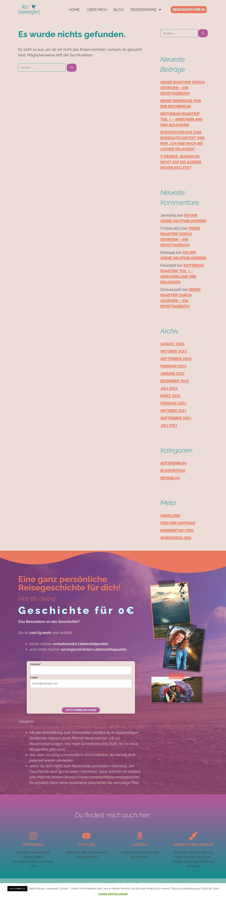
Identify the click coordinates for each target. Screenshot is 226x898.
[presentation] (56, 697)
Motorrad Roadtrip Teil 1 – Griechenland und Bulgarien (181, 119)
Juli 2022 (169, 388)
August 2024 (172, 344)
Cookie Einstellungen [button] (113, 894)
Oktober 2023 (173, 351)
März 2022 (170, 396)
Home (74, 9)
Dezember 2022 (174, 381)
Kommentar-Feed (177, 530)
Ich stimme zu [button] (17, 888)
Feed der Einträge (177, 523)
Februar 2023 (173, 366)
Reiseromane (146, 9)
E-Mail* (34, 677)
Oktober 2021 (173, 411)
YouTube (86, 844)
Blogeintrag (172, 470)
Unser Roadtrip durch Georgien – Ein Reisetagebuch (182, 87)
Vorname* (35, 664)
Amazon (139, 844)
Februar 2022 (173, 403)
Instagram (33, 844)
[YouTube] (86, 836)
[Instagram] (33, 836)
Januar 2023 (172, 373)
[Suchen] (72, 68)
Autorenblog (173, 463)
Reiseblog (170, 478)
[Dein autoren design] (193, 836)
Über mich (97, 9)
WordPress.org (175, 538)
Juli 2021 (169, 425)
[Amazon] (139, 836)
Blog (119, 9)
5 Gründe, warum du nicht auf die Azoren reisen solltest (180, 162)
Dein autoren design (193, 844)
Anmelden (170, 516)
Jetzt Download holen (80, 710)
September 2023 (175, 359)
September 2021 (175, 418)
